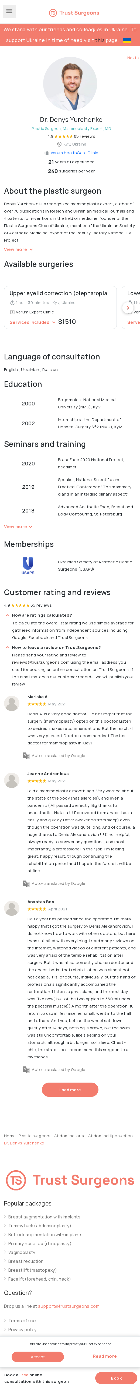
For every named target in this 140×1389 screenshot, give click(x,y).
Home (10, 1136)
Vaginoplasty (21, 1252)
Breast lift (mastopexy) (32, 1270)
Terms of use (22, 1321)
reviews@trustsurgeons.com (41, 662)
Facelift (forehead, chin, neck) (39, 1279)
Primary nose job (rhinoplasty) (39, 1243)
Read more (105, 1356)
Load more (70, 1090)
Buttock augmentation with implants (45, 1235)
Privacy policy (22, 1330)
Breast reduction (25, 1261)
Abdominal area (70, 1136)
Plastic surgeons (35, 1136)
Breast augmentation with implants (44, 1217)
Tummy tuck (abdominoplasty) (39, 1226)
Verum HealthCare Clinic (71, 152)
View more (19, 249)
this (100, 40)
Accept (38, 1357)
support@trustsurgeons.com (69, 1306)
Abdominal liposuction (111, 1136)
